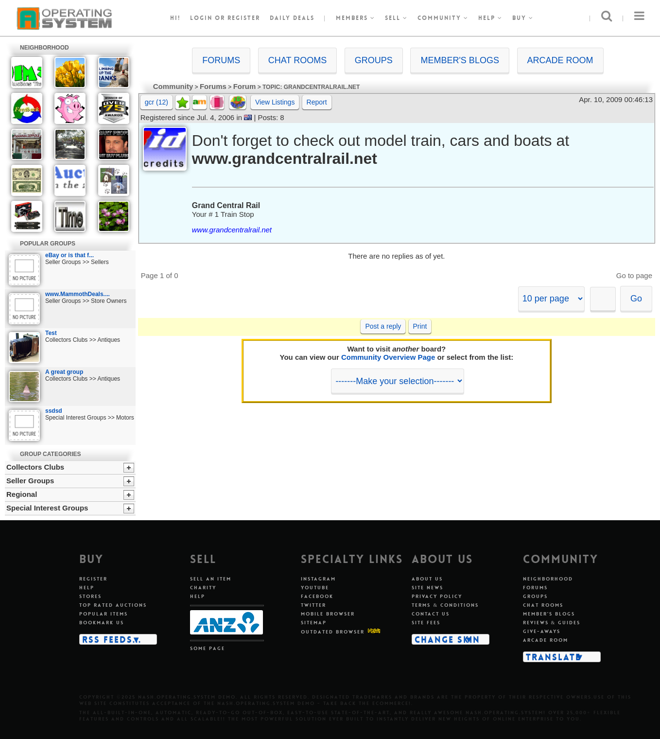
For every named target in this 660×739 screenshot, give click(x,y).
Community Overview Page (388, 357)
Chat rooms (543, 605)
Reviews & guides (552, 622)
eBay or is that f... (69, 255)
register (243, 18)
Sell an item (210, 579)
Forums (213, 86)
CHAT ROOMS (297, 60)
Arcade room (545, 640)
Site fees (426, 622)
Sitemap (314, 622)
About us (427, 579)
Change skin (447, 639)
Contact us (431, 614)
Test (51, 333)
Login (201, 18)
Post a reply (383, 326)
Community (443, 18)
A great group (64, 372)
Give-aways (541, 631)
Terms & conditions (445, 605)
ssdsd (53, 410)
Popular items (103, 614)
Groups (535, 596)
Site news (427, 587)
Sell (396, 18)
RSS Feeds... (111, 639)
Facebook (317, 596)
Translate (553, 656)
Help (490, 18)
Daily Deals (292, 18)
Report (317, 102)
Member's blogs (549, 614)
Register (93, 579)
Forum (244, 86)
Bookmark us (101, 622)
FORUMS (221, 60)
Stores (90, 596)
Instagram (318, 579)
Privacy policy (437, 596)
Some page (207, 648)
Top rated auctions (113, 605)
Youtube (315, 587)
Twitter (313, 605)
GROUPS (374, 60)
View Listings (275, 102)
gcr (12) (156, 102)
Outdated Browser (333, 632)
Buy (523, 18)
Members (355, 18)
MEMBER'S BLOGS (459, 60)
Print (420, 326)
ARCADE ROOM (560, 60)
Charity (203, 587)
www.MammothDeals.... (77, 294)
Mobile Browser (328, 614)
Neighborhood (548, 579)
